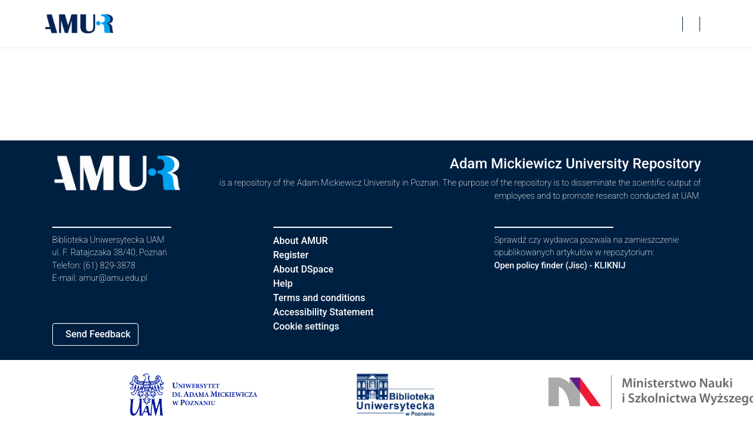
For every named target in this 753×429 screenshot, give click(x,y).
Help (283, 283)
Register (293, 255)
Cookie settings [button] (310, 326)
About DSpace (307, 269)
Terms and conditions (324, 297)
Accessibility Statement (330, 312)
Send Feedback (102, 334)
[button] (79, 23)
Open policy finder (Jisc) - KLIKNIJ (566, 266)
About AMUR (302, 240)
